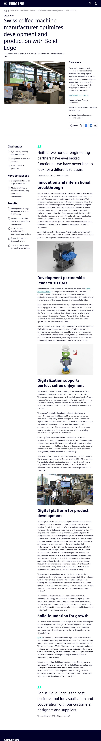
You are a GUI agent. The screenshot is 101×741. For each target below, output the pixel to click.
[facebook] (86, 125)
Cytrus (40, 638)
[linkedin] (90, 125)
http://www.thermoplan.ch (78, 95)
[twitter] (81, 125)
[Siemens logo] (16, 3)
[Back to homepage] (5, 10)
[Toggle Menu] (5, 3)
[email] (95, 125)
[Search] (90, 3)
